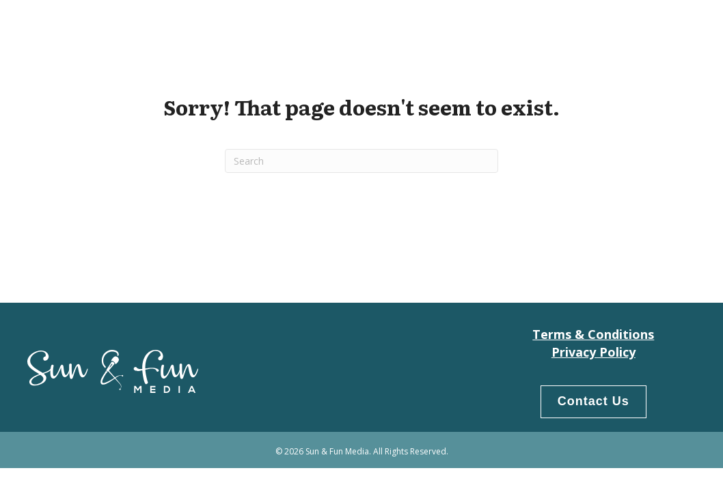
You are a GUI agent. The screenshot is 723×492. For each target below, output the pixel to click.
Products (610, 27)
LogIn (671, 27)
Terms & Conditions (593, 334)
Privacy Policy (593, 352)
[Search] (361, 161)
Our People (534, 27)
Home (470, 27)
